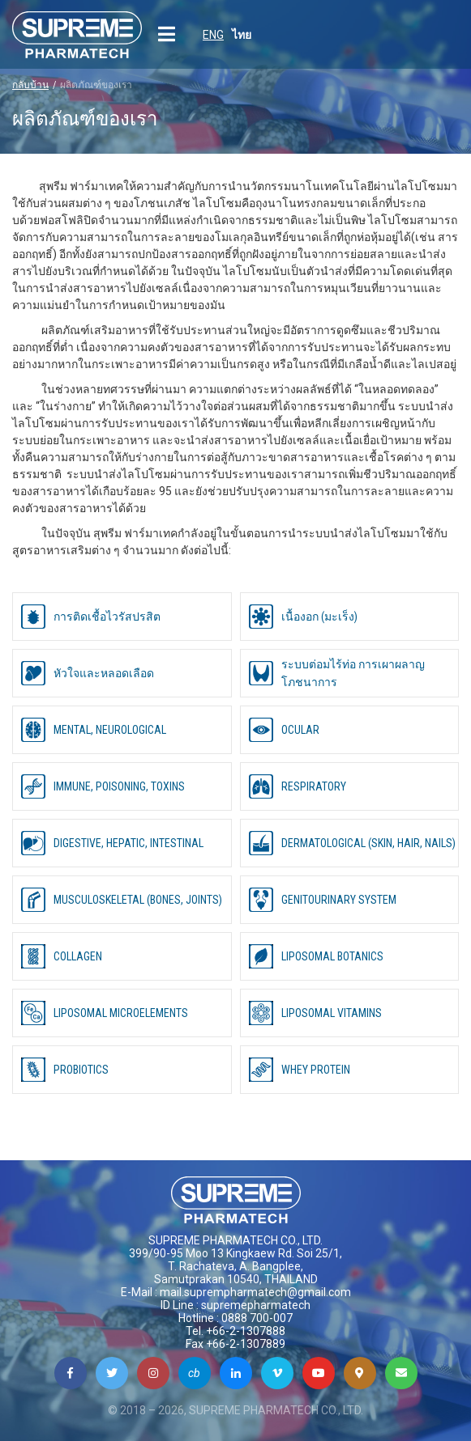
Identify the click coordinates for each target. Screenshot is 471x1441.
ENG (213, 34)
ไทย (241, 34)
